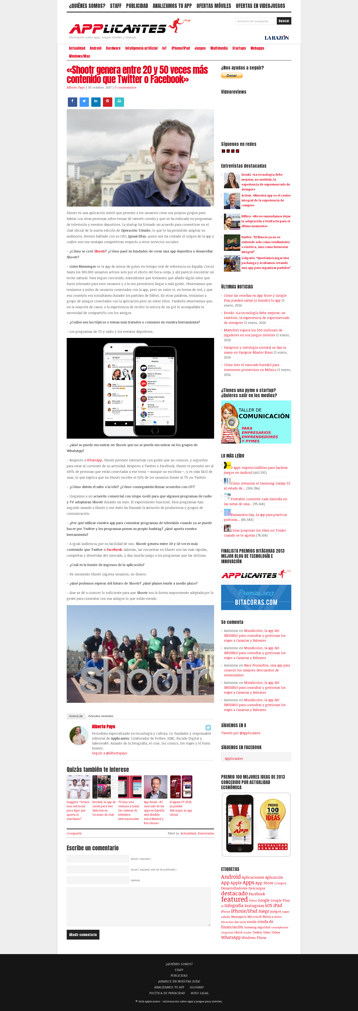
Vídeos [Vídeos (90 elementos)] (276, 932)
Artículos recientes (100, 716)
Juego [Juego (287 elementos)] (263, 911)
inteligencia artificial (141, 48)
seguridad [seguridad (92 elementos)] (263, 927)
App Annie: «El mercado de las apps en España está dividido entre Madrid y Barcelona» (154, 812)
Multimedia (219, 48)
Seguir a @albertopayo (109, 753)
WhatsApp (94, 460)
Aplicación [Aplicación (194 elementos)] (274, 877)
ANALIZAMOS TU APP (172, 6)
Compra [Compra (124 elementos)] (280, 883)
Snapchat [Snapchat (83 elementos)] (227, 932)
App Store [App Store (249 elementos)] (264, 882)
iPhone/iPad (181, 48)
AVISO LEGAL (200, 993)
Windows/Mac (79, 56)
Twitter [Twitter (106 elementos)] (257, 932)
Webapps (257, 48)
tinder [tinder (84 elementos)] (248, 932)
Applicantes (234, 758)
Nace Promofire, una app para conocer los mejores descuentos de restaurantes (257, 670)
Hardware (113, 48)
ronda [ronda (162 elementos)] (252, 921)
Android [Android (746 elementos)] (231, 876)
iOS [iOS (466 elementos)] (268, 905)
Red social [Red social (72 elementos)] (240, 922)
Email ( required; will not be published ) (153, 869)
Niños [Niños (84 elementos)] (278, 916)
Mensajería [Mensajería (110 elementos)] (238, 917)
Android (95, 48)
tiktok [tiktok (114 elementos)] (238, 932)
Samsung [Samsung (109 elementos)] (250, 927)
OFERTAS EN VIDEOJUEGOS (260, 6)
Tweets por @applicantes (240, 733)
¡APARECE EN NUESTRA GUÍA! (179, 981)
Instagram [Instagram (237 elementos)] (254, 905)
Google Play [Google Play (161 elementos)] (280, 900)
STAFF (115, 6)
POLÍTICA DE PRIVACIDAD (167, 993)
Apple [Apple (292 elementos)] (236, 882)
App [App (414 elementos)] (225, 882)
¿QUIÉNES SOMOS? (87, 6)
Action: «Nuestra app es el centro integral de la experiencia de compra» (266, 200)
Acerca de (76, 716)
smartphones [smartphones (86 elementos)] (279, 927)
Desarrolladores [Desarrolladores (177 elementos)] (234, 887)
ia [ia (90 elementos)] (222, 906)
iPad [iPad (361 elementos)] (277, 905)
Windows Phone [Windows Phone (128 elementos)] (254, 937)
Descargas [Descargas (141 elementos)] (256, 888)
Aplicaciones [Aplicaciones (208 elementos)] (253, 877)
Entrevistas (206, 833)
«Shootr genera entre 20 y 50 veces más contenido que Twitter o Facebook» (137, 74)
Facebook (114, 549)
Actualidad (77, 48)
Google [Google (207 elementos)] (264, 900)
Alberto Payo (76, 87)
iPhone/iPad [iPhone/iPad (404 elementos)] (244, 911)
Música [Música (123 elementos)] (268, 917)
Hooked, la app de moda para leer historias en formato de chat (104, 808)
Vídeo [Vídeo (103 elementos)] (267, 932)
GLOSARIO (197, 987)
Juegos (200, 48)
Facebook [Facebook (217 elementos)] (257, 893)
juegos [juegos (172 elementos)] (275, 911)
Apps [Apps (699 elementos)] (248, 882)
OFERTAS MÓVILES (214, 6)
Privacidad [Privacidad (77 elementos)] (227, 922)
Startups (239, 48)
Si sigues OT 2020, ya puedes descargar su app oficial (181, 808)
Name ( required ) (141, 858)
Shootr (99, 251)
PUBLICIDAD (137, 6)
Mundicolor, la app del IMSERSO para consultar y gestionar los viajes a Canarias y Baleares (255, 635)
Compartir (74, 833)
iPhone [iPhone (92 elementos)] (225, 911)
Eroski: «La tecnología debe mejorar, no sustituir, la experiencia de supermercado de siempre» (256, 318)
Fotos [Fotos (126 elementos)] (253, 900)
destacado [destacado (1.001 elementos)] (234, 893)
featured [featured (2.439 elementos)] (234, 899)
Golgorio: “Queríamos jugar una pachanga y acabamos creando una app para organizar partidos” (266, 263)
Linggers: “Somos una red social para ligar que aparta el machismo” (78, 810)
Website (135, 880)
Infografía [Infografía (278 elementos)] (234, 905)
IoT (164, 48)
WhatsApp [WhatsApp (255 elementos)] (231, 937)
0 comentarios (125, 87)
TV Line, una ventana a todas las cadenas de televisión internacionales (128, 810)
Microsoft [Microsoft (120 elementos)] (254, 917)
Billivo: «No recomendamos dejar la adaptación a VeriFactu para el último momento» (266, 221)
